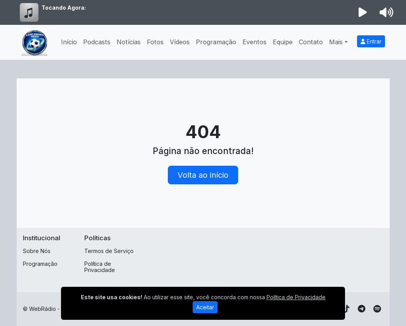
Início (69, 42)
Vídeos (180, 42)
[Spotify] (377, 309)
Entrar (371, 41)
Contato (311, 42)
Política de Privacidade (99, 267)
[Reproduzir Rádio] (362, 12)
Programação (216, 42)
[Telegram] (361, 309)
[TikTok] (346, 309)
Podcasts (96, 42)
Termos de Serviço (109, 251)
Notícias (129, 42)
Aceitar (205, 307)
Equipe (283, 42)
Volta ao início (203, 175)
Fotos (155, 42)
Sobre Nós (37, 251)
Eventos (254, 42)
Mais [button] (336, 42)
